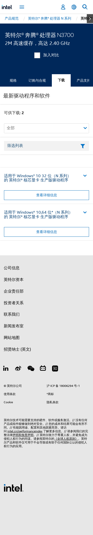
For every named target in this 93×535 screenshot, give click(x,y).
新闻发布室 (14, 326)
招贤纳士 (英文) (17, 349)
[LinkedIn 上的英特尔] (6, 369)
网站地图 (12, 337)
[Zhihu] (55, 369)
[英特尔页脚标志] (14, 487)
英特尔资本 (14, 279)
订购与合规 (37, 80)
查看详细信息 (46, 195)
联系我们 (12, 314)
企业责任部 (14, 291)
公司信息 (12, 268)
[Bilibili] (43, 369)
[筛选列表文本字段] (46, 146)
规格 (13, 80)
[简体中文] (74, 7)
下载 (61, 80)
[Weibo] (18, 369)
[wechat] (30, 369)
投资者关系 (14, 303)
